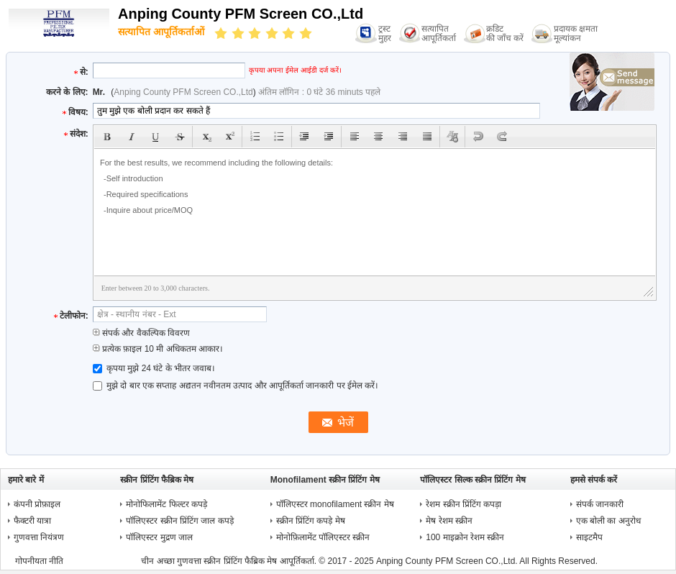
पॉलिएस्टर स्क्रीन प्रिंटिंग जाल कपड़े (179, 521)
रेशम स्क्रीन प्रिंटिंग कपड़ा (463, 504)
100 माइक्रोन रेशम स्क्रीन (465, 537)
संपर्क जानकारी (600, 504)
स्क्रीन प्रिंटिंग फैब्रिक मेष (156, 480)
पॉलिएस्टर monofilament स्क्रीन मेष (335, 504)
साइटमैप (589, 537)
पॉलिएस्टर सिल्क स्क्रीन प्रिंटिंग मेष (472, 480)
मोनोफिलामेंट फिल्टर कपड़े (166, 504)
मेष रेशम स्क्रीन (449, 521)
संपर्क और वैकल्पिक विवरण (141, 333)
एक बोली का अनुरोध (608, 521)
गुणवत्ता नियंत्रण (39, 537)
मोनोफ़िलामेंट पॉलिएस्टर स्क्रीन (323, 537)
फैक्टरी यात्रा (32, 521)
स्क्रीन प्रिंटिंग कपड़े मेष (310, 521)
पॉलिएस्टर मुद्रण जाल (159, 537)
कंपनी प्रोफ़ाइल (37, 504)
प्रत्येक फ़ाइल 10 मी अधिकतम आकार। (158, 349)
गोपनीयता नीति (39, 561)
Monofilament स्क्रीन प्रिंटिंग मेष (325, 480)
